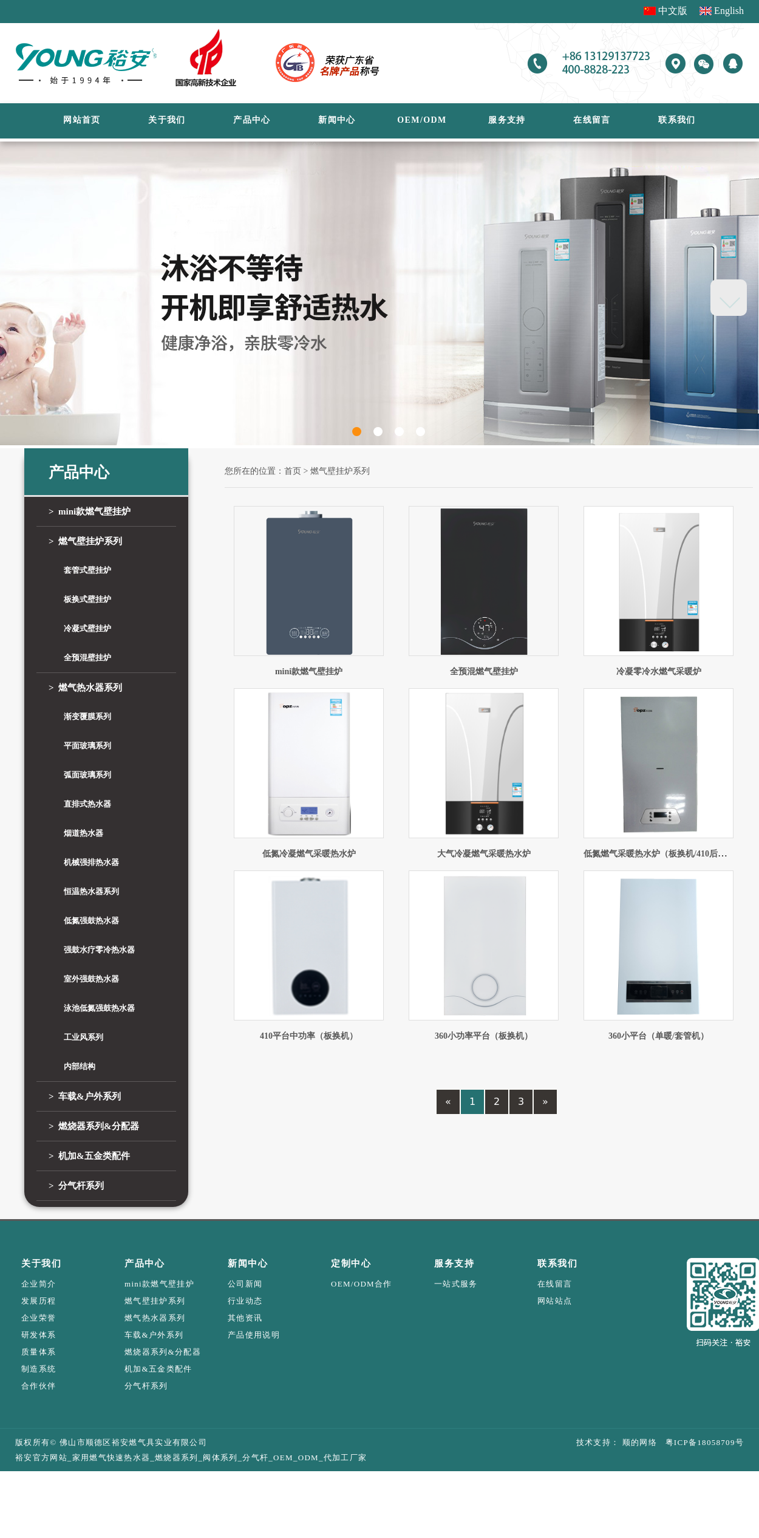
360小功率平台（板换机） (484, 1036)
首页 (292, 471)
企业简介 (38, 1283)
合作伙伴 (38, 1385)
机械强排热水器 (91, 862)
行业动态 (245, 1300)
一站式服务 (456, 1283)
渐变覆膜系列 (87, 716)
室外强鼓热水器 (91, 978)
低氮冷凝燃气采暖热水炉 (309, 853)
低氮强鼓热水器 (91, 920)
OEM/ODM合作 (361, 1283)
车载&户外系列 (85, 1096)
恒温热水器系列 (91, 891)
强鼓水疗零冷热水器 (99, 949)
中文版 (672, 10)
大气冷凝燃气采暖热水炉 (484, 853)
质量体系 (38, 1351)
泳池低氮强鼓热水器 (99, 1008)
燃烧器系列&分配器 (94, 1126)
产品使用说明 (254, 1334)
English (729, 10)
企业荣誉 (38, 1317)
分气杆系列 (76, 1186)
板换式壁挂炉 (87, 599)
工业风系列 (83, 1037)
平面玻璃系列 (87, 745)
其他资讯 (245, 1317)
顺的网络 (638, 1442)
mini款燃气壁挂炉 (90, 511)
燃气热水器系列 (85, 687)
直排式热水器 (87, 803)
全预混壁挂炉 (87, 657)
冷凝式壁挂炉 (87, 628)
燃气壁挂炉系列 (85, 541)
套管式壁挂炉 (87, 570)
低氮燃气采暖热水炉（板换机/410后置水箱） (668, 853)
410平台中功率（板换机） (309, 1036)
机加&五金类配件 (89, 1156)
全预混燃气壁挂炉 (484, 671)
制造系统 (38, 1368)
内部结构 (79, 1066)
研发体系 (38, 1334)
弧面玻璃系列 (87, 774)
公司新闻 (245, 1283)
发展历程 (38, 1300)
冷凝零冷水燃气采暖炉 (658, 671)
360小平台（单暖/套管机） (658, 1036)
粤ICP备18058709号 (700, 1442)
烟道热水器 (83, 833)
